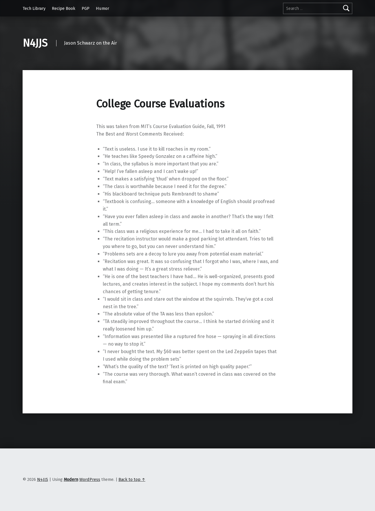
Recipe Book (63, 8)
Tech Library (34, 8)
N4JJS (35, 43)
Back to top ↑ (131, 479)
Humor (102, 8)
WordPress (89, 479)
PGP (85, 8)
